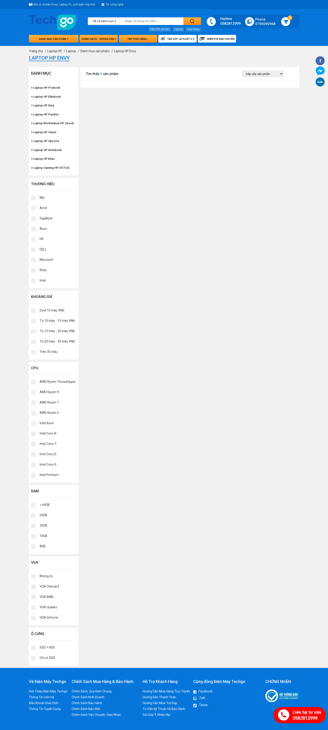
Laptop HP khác (43, 158)
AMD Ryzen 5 (49, 413)
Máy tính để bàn (159, 29)
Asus (43, 228)
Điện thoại (193, 29)
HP (42, 239)
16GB (43, 536)
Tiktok (200, 705)
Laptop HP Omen (43, 132)
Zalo (199, 698)
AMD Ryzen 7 (49, 402)
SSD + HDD (47, 647)
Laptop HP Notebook (46, 150)
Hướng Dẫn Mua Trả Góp (160, 703)
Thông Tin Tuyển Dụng (45, 709)
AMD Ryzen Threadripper (58, 381)
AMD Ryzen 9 (49, 392)
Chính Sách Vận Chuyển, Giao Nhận (96, 714)
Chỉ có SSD (47, 658)
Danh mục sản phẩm (53, 39)
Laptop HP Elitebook (46, 96)
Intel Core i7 (48, 444)
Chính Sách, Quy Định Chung (92, 691)
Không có (46, 576)
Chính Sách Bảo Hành (87, 703)
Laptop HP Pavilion (45, 114)
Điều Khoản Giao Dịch (43, 703)
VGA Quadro (48, 607)
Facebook (202, 691)
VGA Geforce (49, 617)
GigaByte (46, 218)
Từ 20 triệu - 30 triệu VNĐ (57, 341)
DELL (43, 249)
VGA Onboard (49, 586)
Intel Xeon (47, 423)
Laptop (178, 29)
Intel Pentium (49, 475)
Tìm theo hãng (138, 39)
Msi (42, 197)
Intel (43, 280)
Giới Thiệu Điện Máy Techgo (48, 691)
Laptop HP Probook (45, 87)
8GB (43, 546)
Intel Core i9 (48, 433)
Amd (43, 208)
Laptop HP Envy (42, 105)
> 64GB (45, 505)
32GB (43, 525)
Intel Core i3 (48, 464)
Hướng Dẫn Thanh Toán (159, 697)
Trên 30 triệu (48, 352)
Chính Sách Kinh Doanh (88, 697)
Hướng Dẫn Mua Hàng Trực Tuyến (166, 691)
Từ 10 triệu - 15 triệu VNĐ (57, 320)
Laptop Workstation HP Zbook (52, 123)
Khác (43, 270)
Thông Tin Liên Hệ (41, 697)
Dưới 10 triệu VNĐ (52, 310)
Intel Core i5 (48, 454)
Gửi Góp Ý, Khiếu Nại (156, 714)
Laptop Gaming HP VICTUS (50, 167)
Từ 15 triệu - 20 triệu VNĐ (57, 331)
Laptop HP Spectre (45, 141)
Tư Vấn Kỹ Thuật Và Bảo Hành (164, 709)
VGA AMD (47, 597)
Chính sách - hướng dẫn (98, 39)
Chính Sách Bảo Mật (86, 709)
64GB (43, 515)
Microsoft (46, 259)
